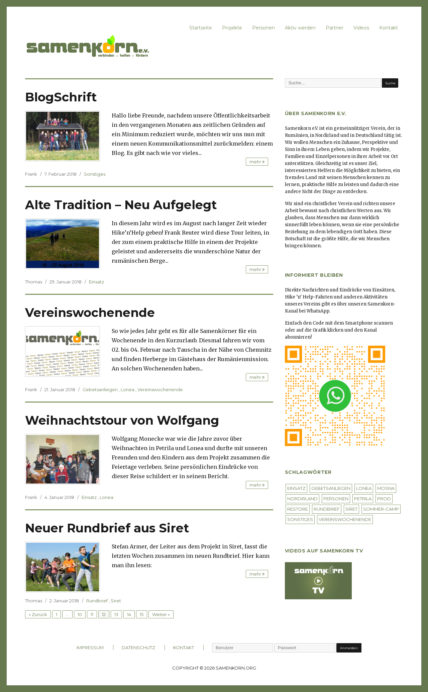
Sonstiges (94, 174)
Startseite (200, 28)
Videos (361, 28)
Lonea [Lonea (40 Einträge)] (363, 488)
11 (92, 614)
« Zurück (38, 614)
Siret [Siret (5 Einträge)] (351, 509)
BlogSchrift (61, 97)
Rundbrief (97, 600)
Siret (116, 600)
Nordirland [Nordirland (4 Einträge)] (302, 498)
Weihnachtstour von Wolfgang (122, 420)
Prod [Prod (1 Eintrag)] (384, 498)
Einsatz (96, 281)
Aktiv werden (300, 28)
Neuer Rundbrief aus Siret (107, 528)
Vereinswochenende (90, 312)
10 (80, 614)
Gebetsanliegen (100, 389)
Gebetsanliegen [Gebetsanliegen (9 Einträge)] (330, 488)
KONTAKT (183, 647)
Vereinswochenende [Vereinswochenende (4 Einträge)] (345, 519)
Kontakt (388, 28)
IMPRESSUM (90, 647)
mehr (256, 161)
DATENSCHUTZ (138, 647)
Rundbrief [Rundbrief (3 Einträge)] (327, 509)
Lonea (127, 389)
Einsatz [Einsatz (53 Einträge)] (296, 488)
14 (129, 614)
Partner (334, 28)
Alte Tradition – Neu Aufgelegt (121, 204)
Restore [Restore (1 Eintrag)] (297, 509)
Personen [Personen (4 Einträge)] (335, 498)
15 (141, 614)
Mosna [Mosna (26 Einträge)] (386, 488)
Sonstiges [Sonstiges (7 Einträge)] (300, 519)
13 (116, 614)
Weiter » (161, 614)
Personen (263, 28)
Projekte (232, 28)
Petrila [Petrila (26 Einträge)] (362, 498)
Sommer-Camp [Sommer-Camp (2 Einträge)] (381, 509)
